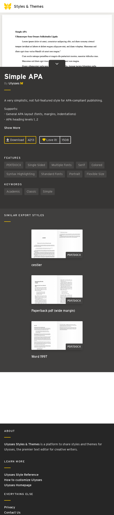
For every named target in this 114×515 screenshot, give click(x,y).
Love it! (49, 140)
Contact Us (12, 512)
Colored (97, 165)
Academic (13, 191)
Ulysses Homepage (17, 485)
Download (15, 140)
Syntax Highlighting (20, 174)
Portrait (74, 174)
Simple (47, 191)
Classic (31, 191)
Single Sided (36, 165)
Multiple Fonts (62, 165)
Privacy (9, 507)
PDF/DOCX (13, 165)
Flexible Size (95, 174)
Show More (12, 128)
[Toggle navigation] (106, 6)
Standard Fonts (52, 174)
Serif (81, 165)
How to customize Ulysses (23, 480)
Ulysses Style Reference (21, 475)
